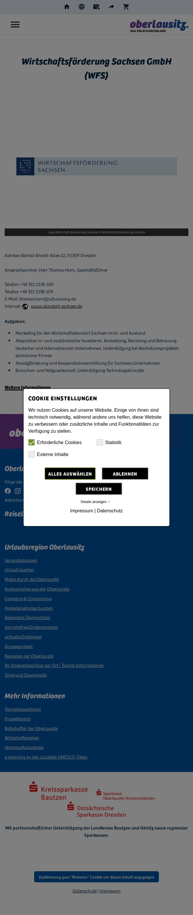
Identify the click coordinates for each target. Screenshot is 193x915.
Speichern (99, 488)
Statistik (109, 442)
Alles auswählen (70, 473)
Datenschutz (110, 510)
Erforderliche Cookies (55, 442)
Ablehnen (125, 473)
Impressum (81, 510)
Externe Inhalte (48, 454)
